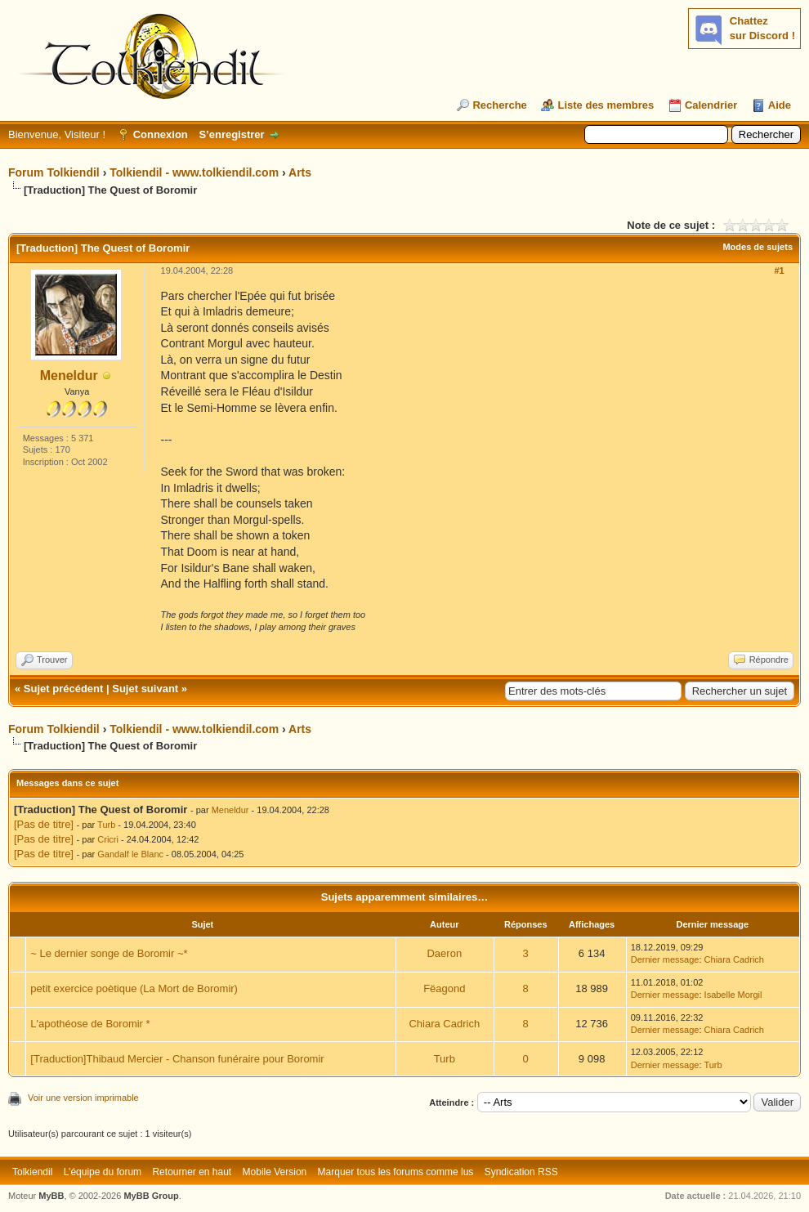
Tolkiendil (32, 1172)
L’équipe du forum (102, 1172)
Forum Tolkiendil (54, 172)
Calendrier (711, 105)
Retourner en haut (191, 1172)
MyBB (51, 1196)
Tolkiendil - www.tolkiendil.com (194, 172)
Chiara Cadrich (734, 959)
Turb (106, 825)
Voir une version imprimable (83, 1097)
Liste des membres (605, 105)
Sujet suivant (145, 688)
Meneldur (69, 375)
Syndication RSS (521, 1172)
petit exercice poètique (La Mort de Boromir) (134, 988)
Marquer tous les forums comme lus (396, 1172)
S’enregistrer (231, 134)
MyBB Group (150, 1196)
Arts (299, 172)
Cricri (107, 839)
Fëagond (444, 988)
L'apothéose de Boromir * (90, 1023)
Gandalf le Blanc (130, 854)
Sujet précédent (64, 688)
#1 (779, 270)
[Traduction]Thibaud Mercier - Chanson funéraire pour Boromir (177, 1059)
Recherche (499, 105)
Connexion (160, 134)
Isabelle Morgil (733, 995)
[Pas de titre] (44, 824)
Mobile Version (275, 1172)
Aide (779, 105)
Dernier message (665, 959)
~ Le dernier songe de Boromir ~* (108, 953)
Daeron (444, 953)
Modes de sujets (757, 247)
